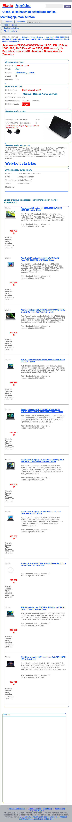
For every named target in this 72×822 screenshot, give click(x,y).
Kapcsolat (21, 22)
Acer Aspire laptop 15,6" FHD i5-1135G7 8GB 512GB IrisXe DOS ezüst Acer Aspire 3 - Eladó (43, 311)
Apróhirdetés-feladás (17, 809)
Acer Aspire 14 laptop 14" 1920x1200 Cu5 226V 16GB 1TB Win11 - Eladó (41, 513)
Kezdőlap (8, 22)
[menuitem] (8, 21)
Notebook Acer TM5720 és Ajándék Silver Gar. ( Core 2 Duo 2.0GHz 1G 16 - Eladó (43, 564)
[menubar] (14, 21)
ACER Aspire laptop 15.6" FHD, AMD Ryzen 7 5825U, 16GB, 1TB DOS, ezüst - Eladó (43, 608)
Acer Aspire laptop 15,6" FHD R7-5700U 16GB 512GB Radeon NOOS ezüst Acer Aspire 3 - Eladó (42, 411)
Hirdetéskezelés (34, 809)
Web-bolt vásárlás (20, 163)
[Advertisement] (25, 767)
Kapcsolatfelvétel (37, 811)
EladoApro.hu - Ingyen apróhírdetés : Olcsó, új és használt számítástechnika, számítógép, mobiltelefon (42, 818)
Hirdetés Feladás (10, 25)
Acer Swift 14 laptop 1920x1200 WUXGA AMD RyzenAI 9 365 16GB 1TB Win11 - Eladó (40, 259)
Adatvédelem (60, 809)
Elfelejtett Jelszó (10, 31)
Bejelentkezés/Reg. (11, 28)
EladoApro (25, 37)
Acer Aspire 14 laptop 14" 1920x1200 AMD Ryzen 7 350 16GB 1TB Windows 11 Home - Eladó (42, 461)
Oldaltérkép (47, 809)
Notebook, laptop (37, 37)
